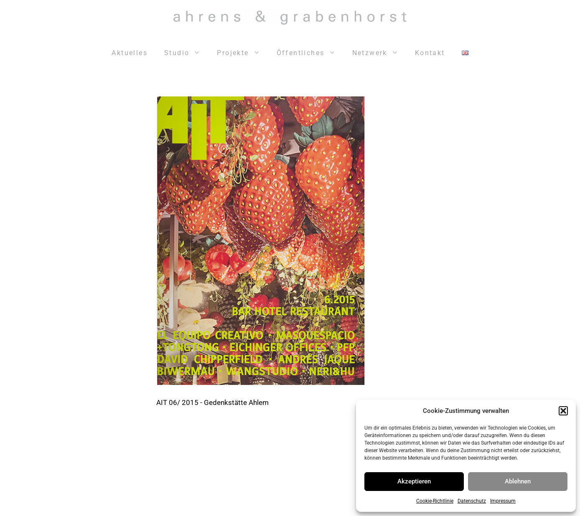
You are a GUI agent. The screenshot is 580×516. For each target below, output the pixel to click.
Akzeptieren (414, 481)
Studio (186, 53)
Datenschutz (472, 501)
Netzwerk (379, 53)
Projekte (242, 53)
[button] (563, 411)
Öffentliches (310, 53)
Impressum (503, 501)
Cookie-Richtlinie (434, 501)
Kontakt (430, 53)
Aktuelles (130, 53)
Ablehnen (518, 481)
